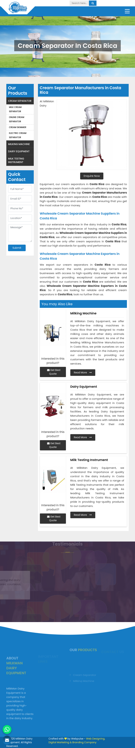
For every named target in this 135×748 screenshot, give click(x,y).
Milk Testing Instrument (16, 160)
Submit (16, 248)
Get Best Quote (53, 372)
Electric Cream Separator (17, 135)
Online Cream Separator (16, 119)
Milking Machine (19, 144)
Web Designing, (95, 738)
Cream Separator (19, 101)
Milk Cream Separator (15, 109)
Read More (83, 372)
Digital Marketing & (60, 742)
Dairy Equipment (19, 151)
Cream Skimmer (17, 127)
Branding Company (84, 742)
